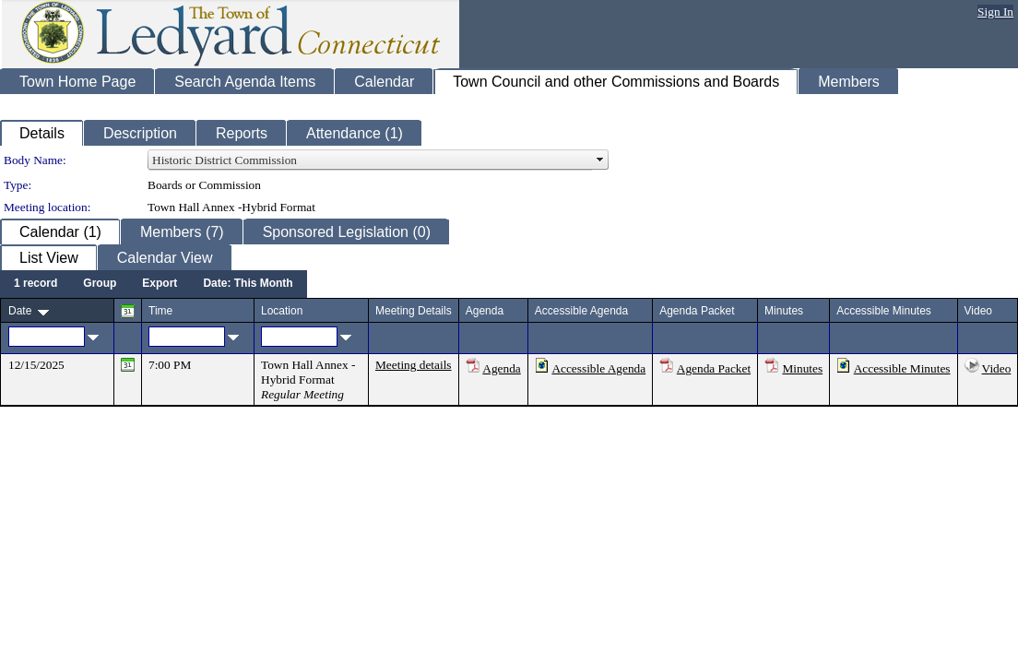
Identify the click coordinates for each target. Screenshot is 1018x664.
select (600, 160)
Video (997, 368)
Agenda (501, 368)
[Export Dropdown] (159, 284)
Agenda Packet (714, 368)
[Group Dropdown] (99, 284)
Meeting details (413, 365)
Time (160, 310)
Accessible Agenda (598, 368)
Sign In (995, 11)
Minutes (802, 368)
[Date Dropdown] (247, 284)
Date (19, 310)
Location (281, 310)
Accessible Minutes (902, 368)
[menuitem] (35, 284)
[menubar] (153, 284)
